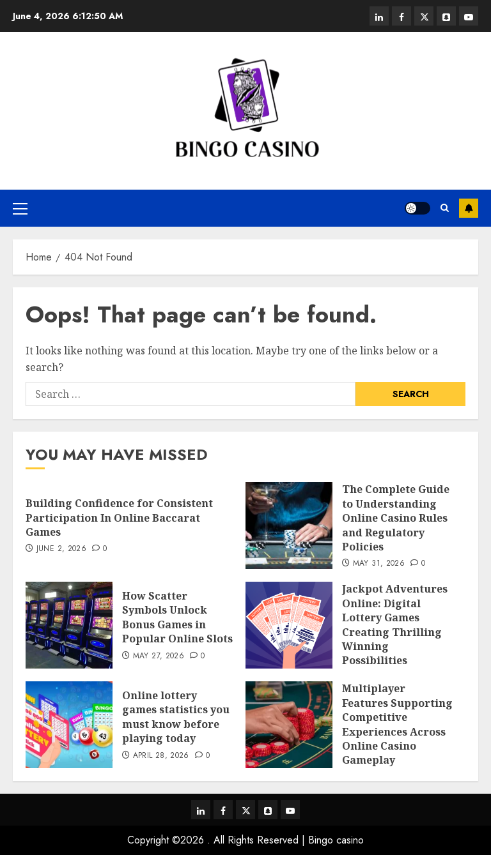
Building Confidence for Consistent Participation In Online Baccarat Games (119, 517)
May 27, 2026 (158, 656)
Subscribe (468, 208)
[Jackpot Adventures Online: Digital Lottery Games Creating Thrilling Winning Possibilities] (289, 625)
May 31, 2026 (379, 564)
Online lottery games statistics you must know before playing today (176, 716)
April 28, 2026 (161, 756)
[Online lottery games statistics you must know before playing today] (69, 724)
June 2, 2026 (61, 549)
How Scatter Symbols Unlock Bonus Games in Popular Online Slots (177, 617)
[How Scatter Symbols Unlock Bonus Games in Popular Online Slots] (69, 625)
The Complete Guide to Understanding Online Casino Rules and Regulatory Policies (395, 518)
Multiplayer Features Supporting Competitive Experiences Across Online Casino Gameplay (397, 724)
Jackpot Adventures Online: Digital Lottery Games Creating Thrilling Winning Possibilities (395, 624)
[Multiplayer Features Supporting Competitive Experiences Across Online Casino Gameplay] (289, 724)
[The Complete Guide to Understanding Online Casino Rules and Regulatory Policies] (289, 525)
